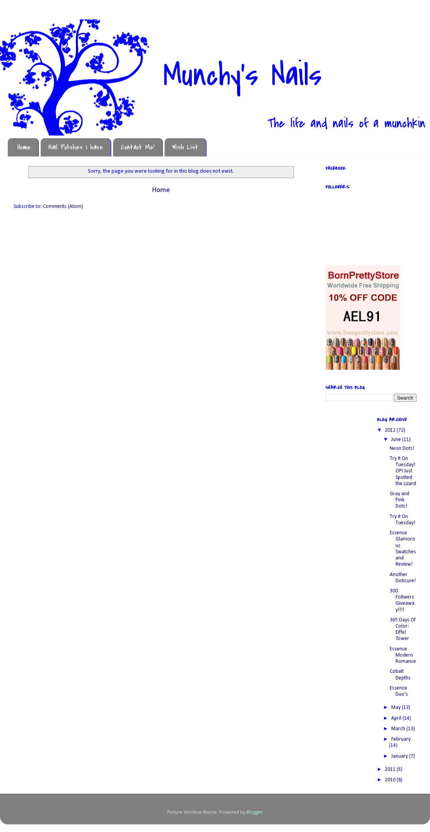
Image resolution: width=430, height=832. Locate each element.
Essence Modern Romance (403, 655)
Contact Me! (138, 147)
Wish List (185, 147)
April (396, 718)
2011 (391, 769)
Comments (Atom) (63, 206)
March (398, 728)
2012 (391, 430)
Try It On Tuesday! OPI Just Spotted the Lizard (403, 471)
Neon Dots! (402, 448)
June (396, 439)
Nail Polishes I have (75, 147)
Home (24, 147)
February (401, 739)
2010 (391, 779)
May (396, 707)
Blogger (254, 812)
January (400, 756)
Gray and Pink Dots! (399, 500)
